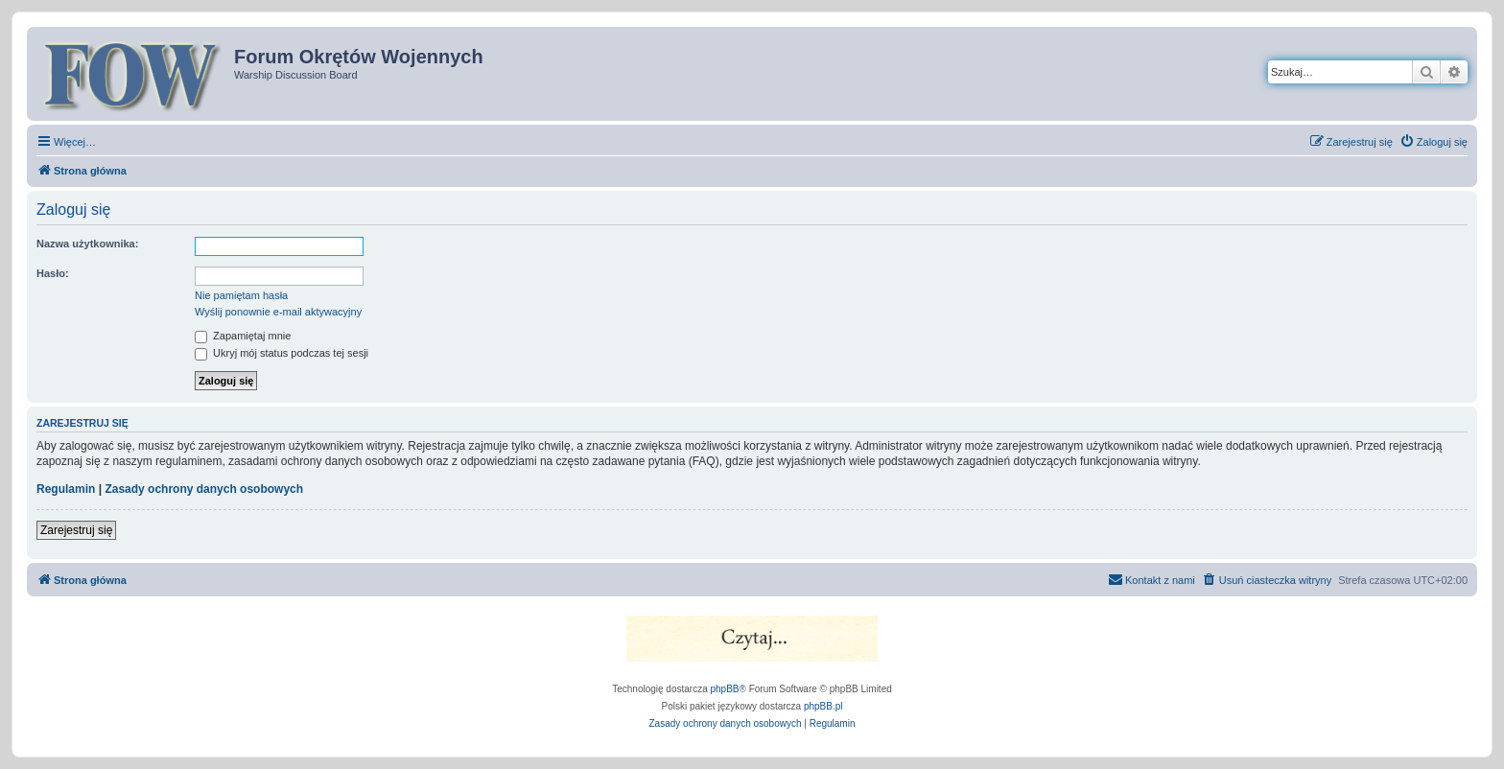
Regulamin (65, 489)
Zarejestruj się (76, 530)
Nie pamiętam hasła (241, 295)
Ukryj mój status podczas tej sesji (281, 353)
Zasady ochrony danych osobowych (204, 489)
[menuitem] (1433, 141)
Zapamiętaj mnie (243, 335)
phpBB (725, 689)
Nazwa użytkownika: (87, 243)
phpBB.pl (823, 706)
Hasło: (52, 273)
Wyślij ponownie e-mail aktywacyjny (278, 311)
